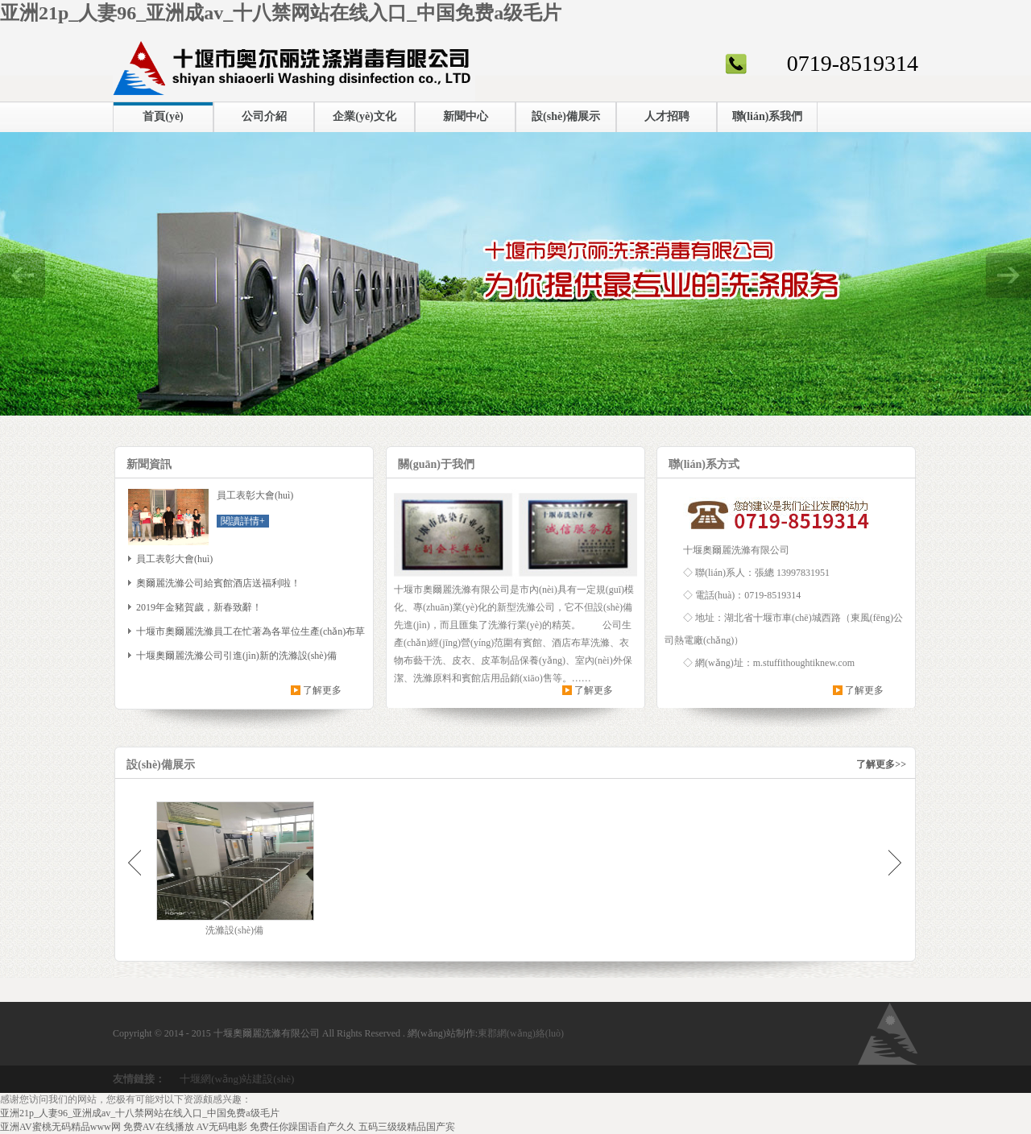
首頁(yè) (163, 116)
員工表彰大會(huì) (174, 559)
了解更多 (322, 690)
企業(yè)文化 (364, 116)
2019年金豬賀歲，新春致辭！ (199, 607)
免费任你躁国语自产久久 (303, 1126)
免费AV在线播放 (158, 1126)
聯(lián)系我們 (767, 116)
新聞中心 (465, 116)
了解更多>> (881, 764)
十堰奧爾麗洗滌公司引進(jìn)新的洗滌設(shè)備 (236, 655)
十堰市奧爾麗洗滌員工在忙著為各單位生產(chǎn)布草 (250, 631)
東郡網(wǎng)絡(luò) (521, 1033)
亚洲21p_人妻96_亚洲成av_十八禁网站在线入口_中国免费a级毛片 (280, 12)
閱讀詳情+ (243, 521)
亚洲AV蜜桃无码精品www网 (60, 1126)
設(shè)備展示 (566, 116)
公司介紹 (264, 116)
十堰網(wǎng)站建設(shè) (237, 1079)
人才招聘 (666, 116)
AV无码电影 (222, 1126)
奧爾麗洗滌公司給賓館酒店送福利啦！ (218, 583)
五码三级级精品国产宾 (406, 1126)
